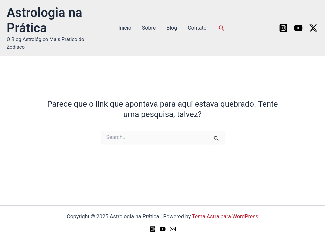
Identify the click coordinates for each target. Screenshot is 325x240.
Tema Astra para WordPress (225, 216)
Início (124, 28)
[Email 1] (173, 229)
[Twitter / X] (313, 28)
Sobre (149, 28)
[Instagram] (283, 28)
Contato (197, 28)
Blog (171, 28)
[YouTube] (298, 28)
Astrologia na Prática (44, 20)
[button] (222, 28)
